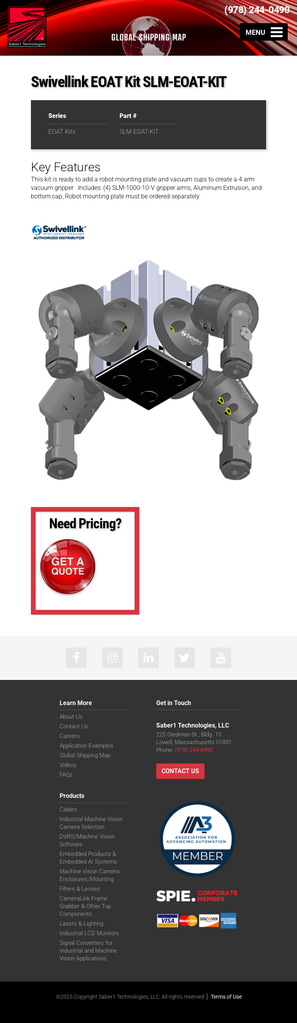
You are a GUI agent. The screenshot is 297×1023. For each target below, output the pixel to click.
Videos (68, 765)
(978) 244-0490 (256, 9)
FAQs (66, 775)
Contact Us (74, 726)
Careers (70, 736)
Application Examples (86, 746)
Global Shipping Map (85, 755)
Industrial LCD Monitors (89, 933)
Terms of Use (226, 997)
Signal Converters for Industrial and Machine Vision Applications (88, 951)
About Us (71, 717)
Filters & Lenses (80, 889)
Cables (68, 809)
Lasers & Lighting (81, 924)
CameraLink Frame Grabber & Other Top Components (85, 906)
